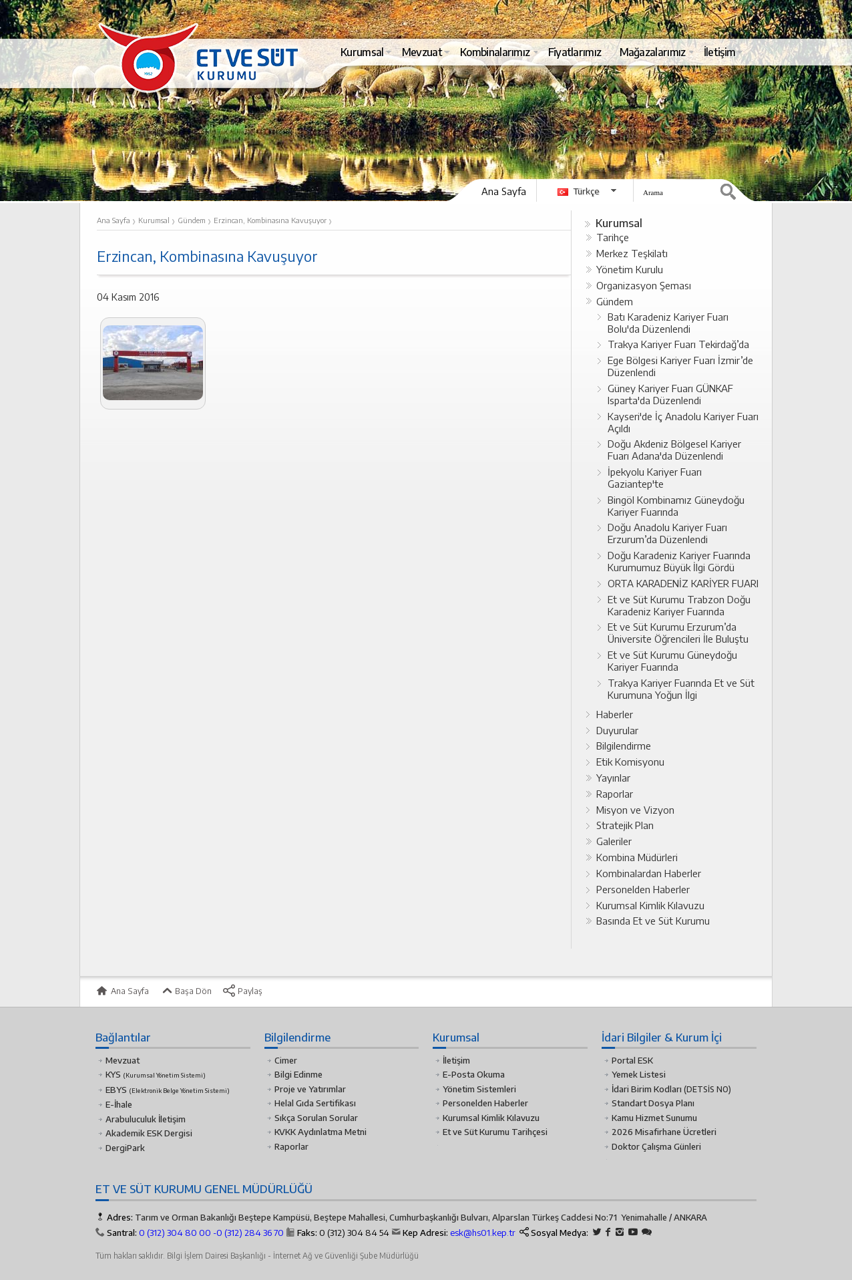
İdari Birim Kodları (647, 1089)
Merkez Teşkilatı (632, 253)
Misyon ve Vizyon (635, 810)
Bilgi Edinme (298, 1074)
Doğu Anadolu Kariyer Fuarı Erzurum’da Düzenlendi (667, 533)
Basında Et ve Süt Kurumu (653, 921)
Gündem (614, 301)
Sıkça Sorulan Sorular (316, 1117)
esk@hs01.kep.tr (482, 1232)
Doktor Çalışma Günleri (656, 1146)
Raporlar (614, 794)
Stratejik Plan (625, 825)
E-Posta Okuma (474, 1074)
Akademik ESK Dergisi (148, 1133)
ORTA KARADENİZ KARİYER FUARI (683, 583)
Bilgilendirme (623, 746)
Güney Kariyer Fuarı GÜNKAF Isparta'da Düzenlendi (670, 394)
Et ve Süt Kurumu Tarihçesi (495, 1131)
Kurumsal (619, 223)
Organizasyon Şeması (643, 285)
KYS (155, 1074)
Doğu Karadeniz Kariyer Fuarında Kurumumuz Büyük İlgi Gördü (679, 561)
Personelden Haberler (643, 889)
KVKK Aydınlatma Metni (320, 1131)
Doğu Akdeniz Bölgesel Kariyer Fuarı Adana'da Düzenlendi (674, 450)
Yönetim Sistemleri (479, 1089)
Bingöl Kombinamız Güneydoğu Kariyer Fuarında (676, 506)
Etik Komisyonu (630, 762)
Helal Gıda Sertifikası (315, 1103)
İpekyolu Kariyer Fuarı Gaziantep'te (655, 478)
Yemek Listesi (639, 1074)
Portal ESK (632, 1060)
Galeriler (614, 841)
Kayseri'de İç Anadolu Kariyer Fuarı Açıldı (683, 422)
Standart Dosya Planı (653, 1103)
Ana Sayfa (503, 191)
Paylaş (242, 990)
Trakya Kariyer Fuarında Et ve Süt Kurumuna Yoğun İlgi (681, 689)
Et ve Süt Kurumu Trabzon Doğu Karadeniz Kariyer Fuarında (679, 605)
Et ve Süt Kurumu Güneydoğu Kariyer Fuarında (672, 661)
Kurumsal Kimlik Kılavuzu (650, 905)
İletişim (456, 1060)
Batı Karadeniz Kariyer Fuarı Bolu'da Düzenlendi (668, 323)
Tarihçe (612, 237)
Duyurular (617, 730)
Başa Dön (186, 990)
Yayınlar (613, 778)
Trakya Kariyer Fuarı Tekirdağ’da (678, 344)
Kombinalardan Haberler (648, 873)
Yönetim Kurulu (629, 269)
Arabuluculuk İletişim (145, 1119)
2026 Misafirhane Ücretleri (664, 1131)
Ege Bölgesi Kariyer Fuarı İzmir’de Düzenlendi (680, 366)
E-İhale (118, 1104)
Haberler (614, 714)
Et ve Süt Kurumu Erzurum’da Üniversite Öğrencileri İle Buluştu (678, 633)
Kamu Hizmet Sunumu (654, 1117)
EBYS (167, 1089)
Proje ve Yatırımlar (310, 1089)
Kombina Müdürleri (637, 857)
